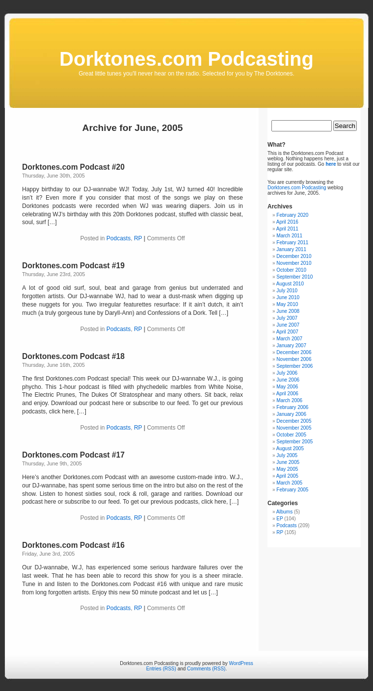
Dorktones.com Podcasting (186, 59)
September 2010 (294, 277)
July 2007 (286, 318)
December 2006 (293, 352)
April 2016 (287, 222)
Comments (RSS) (206, 668)
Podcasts (119, 238)
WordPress (241, 663)
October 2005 (291, 434)
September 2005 (294, 441)
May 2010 (287, 304)
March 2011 (289, 235)
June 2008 (287, 311)
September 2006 (294, 366)
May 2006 (287, 386)
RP (138, 238)
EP (279, 518)
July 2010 (286, 290)
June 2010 (287, 297)
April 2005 (287, 476)
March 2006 (289, 400)
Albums (284, 511)
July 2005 (286, 455)
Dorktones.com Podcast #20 (73, 167)
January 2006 (291, 414)
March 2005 (289, 483)
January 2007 (291, 345)
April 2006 (287, 393)
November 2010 (293, 263)
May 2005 (287, 469)
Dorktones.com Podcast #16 (73, 545)
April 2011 (287, 228)
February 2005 (292, 489)
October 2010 (291, 270)
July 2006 (286, 373)
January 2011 (291, 249)
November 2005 (293, 428)
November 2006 (293, 359)
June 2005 (287, 462)
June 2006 (287, 380)
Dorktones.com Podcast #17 (73, 455)
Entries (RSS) (161, 668)
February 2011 (292, 242)
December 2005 (293, 421)
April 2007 (287, 331)
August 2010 (290, 283)
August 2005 (290, 448)
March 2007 (289, 338)
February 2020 (292, 215)
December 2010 (293, 256)
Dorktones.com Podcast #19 (73, 265)
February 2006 (292, 407)
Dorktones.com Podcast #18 (73, 356)
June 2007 (287, 325)
